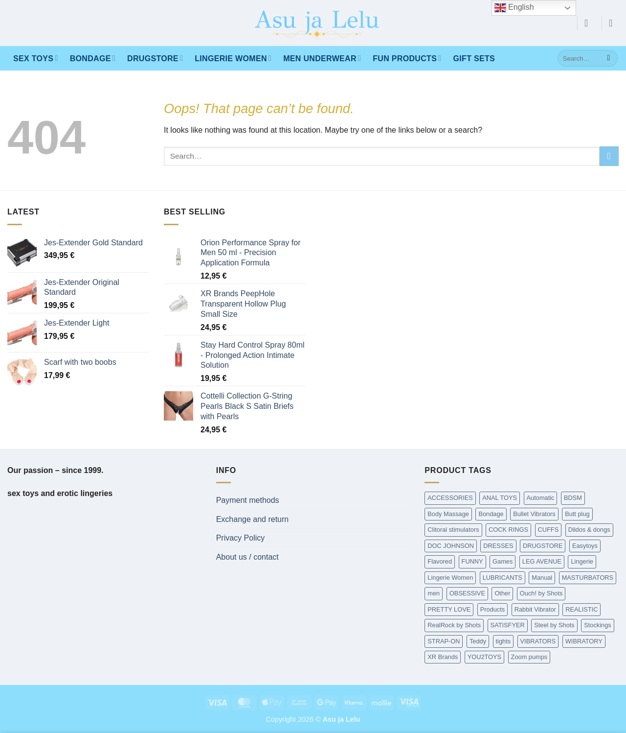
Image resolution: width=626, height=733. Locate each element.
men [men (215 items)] (433, 593)
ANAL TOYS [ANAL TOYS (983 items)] (499, 497)
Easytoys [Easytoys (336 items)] (585, 545)
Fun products (407, 58)
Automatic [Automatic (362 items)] (541, 497)
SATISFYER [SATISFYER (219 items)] (508, 625)
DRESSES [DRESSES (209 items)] (498, 545)
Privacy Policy (240, 538)
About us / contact (247, 557)
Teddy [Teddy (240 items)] (478, 641)
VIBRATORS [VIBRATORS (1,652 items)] (538, 641)
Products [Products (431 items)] (492, 609)
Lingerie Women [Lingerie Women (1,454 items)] (450, 577)
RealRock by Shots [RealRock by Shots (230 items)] (454, 625)
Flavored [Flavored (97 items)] (439, 561)
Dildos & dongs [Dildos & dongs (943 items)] (589, 529)
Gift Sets (474, 58)
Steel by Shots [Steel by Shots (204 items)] (554, 625)
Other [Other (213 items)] (502, 593)
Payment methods (247, 500)
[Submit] (609, 58)
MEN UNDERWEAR (322, 58)
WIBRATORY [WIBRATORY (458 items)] (584, 641)
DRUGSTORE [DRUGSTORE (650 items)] (543, 545)
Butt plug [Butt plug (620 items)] (577, 514)
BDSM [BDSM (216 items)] (573, 497)
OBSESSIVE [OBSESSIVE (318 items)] (467, 593)
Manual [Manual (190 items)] (542, 577)
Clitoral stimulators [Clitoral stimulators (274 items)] (453, 529)
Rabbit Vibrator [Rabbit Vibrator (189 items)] (535, 609)
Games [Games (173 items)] (502, 561)
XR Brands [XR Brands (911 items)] (442, 657)
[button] (589, 23)
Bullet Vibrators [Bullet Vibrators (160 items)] (534, 514)
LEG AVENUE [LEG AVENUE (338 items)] (541, 561)
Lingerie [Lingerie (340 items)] (582, 561)
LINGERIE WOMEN (233, 58)
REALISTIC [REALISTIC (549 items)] (581, 609)
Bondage (92, 58)
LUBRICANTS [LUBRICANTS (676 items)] (502, 577)
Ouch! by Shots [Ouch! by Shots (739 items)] (541, 593)
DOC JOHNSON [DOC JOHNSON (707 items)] (450, 545)
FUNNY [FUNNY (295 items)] (472, 561)
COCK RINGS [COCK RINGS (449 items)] (508, 529)
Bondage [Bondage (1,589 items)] (490, 514)
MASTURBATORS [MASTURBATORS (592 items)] (587, 577)
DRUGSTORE (155, 58)
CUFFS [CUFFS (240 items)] (548, 529)
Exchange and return (252, 519)
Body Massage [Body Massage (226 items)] (448, 514)
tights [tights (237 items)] (503, 641)
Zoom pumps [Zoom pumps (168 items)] (529, 657)
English (514, 8)
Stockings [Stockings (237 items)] (597, 625)
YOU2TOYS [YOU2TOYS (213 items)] (484, 657)
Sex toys (35, 58)
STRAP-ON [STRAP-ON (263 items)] (443, 641)
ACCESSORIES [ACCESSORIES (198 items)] (449, 497)
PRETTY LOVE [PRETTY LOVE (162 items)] (448, 609)
